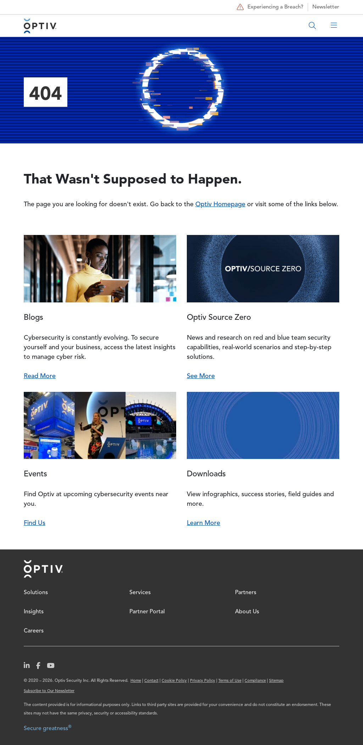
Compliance (255, 681)
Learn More (203, 523)
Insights (34, 612)
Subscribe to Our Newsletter (49, 691)
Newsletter (325, 7)
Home (43, 569)
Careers (34, 631)
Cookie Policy (174, 681)
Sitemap (276, 681)
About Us (247, 612)
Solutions (36, 593)
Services (140, 593)
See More (201, 376)
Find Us (34, 523)
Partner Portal (147, 612)
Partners (245, 593)
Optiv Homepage (220, 204)
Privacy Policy (202, 681)
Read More (40, 376)
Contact (151, 681)
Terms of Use (229, 681)
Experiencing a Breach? (269, 7)
